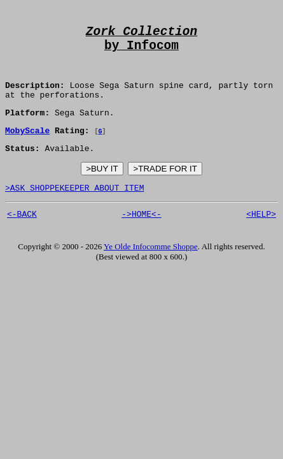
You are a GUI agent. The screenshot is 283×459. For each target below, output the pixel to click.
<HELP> (261, 237)
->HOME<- (141, 237)
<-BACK (22, 237)
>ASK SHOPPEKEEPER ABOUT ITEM (74, 209)
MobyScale (27, 148)
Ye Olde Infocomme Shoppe (151, 270)
